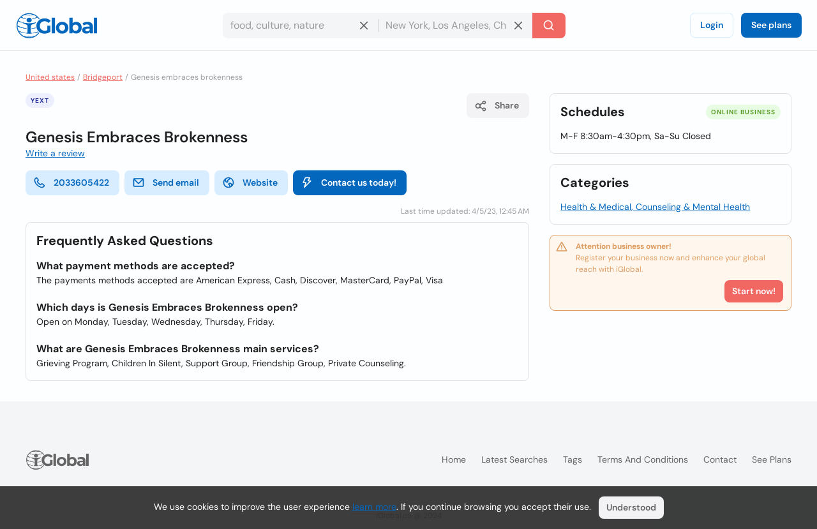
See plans (771, 25)
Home (454, 459)
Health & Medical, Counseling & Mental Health (655, 206)
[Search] (549, 25)
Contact (720, 459)
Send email (165, 182)
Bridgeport (103, 77)
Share (496, 106)
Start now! (754, 291)
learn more (374, 506)
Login (711, 25)
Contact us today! (348, 182)
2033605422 (71, 182)
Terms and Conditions (642, 459)
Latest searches (514, 459)
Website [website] (250, 182)
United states (50, 77)
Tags (572, 459)
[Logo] (56, 25)
